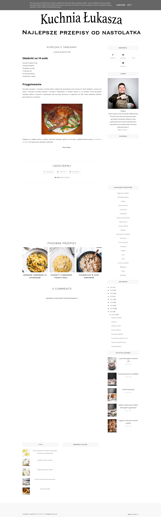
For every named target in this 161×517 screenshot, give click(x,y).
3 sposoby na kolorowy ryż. (119, 338)
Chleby (123, 201)
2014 (111, 308)
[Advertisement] (62, 211)
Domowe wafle (45, 489)
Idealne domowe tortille (45, 469)
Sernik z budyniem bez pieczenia (45, 479)
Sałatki (123, 250)
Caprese (114, 322)
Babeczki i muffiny (123, 193)
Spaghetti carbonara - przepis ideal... (62, 276)
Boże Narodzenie (123, 197)
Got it (129, 5)
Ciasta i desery (123, 205)
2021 (111, 287)
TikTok (133, 56)
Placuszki (123, 238)
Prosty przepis (123, 242)
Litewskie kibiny (116, 346)
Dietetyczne (123, 222)
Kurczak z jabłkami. (117, 334)
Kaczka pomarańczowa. (118, 342)
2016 (111, 302)
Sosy (123, 255)
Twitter (63, 172)
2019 (111, 293)
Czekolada (123, 213)
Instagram (123, 56)
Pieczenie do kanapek (123, 234)
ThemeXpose (40, 514)
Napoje (123, 230)
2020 (111, 290)
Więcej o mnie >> (123, 130)
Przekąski (123, 246)
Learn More (120, 5)
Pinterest (76, 172)
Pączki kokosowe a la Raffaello (128, 374)
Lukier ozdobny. (116, 330)
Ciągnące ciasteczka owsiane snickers (128, 421)
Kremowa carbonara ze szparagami (35, 276)
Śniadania (123, 275)
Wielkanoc (123, 267)
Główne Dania (64, 177)
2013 (111, 311)
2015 (111, 305)
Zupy (123, 271)
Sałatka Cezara (116, 326)
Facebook (49, 172)
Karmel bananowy (128, 389)
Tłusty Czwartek (123, 263)
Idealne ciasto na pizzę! (45, 460)
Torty (123, 259)
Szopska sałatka (116, 317)
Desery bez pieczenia (123, 218)
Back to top (133, 514)
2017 (111, 299)
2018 (111, 296)
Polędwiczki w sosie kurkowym (89, 276)
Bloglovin (123, 64)
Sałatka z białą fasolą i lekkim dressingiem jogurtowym (128, 406)
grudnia (114, 314)
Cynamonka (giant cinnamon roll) (128, 359)
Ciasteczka (123, 209)
